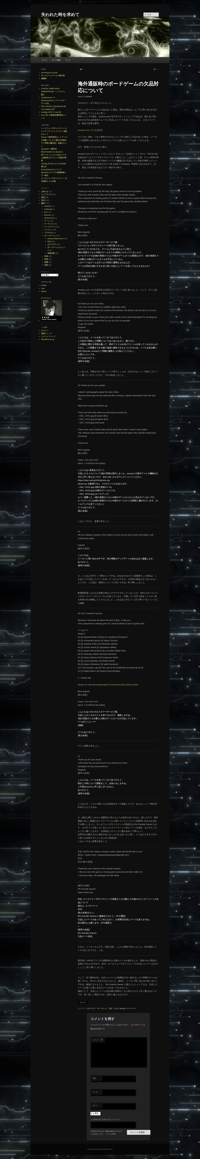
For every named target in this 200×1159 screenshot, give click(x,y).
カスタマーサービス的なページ (121, 827)
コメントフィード (48, 336)
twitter (44, 291)
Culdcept (48, 209)
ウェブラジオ (46, 194)
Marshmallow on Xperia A (52, 152)
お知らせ (44, 191)
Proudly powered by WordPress (99, 1149)
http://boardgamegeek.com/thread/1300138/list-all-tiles (113, 684)
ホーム (44, 60)
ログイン (44, 331)
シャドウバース (50, 227)
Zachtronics (49, 218)
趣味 (43, 203)
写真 (46, 256)
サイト (95, 1106)
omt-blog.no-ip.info (49, 73)
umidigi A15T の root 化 (51, 112)
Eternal (47, 215)
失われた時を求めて (60, 14)
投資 (46, 259)
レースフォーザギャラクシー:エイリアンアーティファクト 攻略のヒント (54, 131)
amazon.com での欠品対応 (90, 130)
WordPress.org (47, 339)
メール (95, 1092)
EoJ (46, 212)
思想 (43, 197)
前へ (80, 69)
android (47, 206)
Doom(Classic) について (51, 169)
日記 (110, 1008)
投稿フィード (46, 333)
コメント (97, 1040)
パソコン (48, 230)
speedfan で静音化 (49, 149)
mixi (43, 288)
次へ (156, 69)
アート (47, 221)
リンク (67, 60)
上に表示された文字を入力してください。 (106, 1119)
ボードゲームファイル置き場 (53, 75)
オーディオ (48, 224)
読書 (46, 262)
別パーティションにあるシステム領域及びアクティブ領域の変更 (53, 158)
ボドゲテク (91, 1008)
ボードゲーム (102, 1008)
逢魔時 (44, 78)
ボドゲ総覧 (56, 60)
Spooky (122, 1008)
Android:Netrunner (55, 239)
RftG (49, 241)
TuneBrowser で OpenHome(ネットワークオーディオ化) (53, 100)
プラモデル (48, 233)
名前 (94, 1078)
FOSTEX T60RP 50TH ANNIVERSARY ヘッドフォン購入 (53, 92)
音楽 (46, 265)
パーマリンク (131, 1008)
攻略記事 (51, 253)
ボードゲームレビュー (56, 247)
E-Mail (43, 285)
